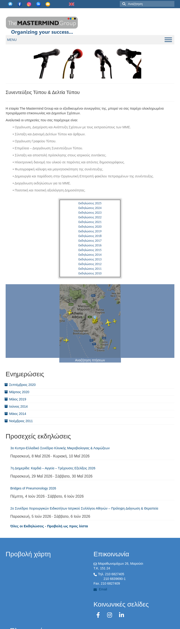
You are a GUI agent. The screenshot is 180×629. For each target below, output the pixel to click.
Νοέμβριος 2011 (21, 421)
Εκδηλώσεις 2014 (90, 255)
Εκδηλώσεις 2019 (90, 231)
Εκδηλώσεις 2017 (90, 241)
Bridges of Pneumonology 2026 (33, 488)
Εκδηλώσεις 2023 (90, 213)
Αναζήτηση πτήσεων (90, 360)
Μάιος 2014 (17, 414)
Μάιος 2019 (17, 399)
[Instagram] (110, 615)
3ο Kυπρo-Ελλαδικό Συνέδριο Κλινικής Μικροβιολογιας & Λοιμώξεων (60, 448)
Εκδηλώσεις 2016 (90, 245)
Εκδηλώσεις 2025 (90, 203)
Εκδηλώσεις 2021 (90, 222)
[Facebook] (98, 615)
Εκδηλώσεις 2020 (90, 227)
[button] (12, 39)
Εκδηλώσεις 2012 (90, 264)
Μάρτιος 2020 (19, 392)
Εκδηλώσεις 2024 (90, 208)
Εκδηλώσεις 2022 (90, 217)
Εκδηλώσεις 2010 (90, 273)
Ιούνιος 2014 (18, 406)
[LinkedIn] (121, 615)
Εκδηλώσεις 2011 (90, 269)
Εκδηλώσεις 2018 (90, 236)
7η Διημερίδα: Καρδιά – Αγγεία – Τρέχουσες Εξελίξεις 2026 (52, 468)
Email (100, 589)
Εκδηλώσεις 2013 (90, 259)
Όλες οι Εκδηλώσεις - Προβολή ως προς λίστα (49, 526)
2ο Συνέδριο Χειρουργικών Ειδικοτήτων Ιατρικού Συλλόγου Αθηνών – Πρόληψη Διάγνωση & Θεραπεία (84, 508)
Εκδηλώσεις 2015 (90, 250)
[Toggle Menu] (168, 39)
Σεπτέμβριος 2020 (22, 385)
